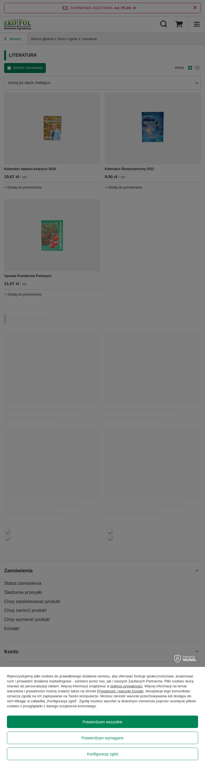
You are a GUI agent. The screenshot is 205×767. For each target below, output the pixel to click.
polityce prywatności (126, 686)
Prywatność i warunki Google (120, 691)
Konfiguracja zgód (102, 754)
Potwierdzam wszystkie (103, 722)
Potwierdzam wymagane (103, 738)
